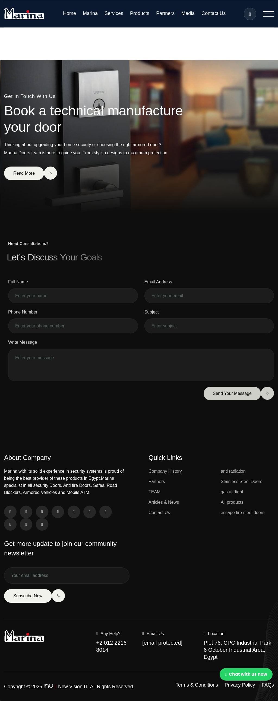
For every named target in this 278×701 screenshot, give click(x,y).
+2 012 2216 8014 (111, 646)
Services (114, 13)
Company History (165, 471)
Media (188, 13)
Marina (90, 13)
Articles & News (164, 502)
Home (69, 13)
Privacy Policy (240, 685)
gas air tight (232, 492)
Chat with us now (246, 674)
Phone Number (22, 319)
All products (232, 502)
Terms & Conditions (197, 685)
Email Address (158, 289)
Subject (151, 319)
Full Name (18, 289)
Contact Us (213, 13)
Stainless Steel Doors (241, 481)
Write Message (22, 350)
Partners (165, 13)
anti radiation (233, 471)
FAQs (268, 685)
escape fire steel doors (242, 512)
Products (139, 13)
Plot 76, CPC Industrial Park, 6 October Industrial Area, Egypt (238, 650)
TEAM (154, 492)
